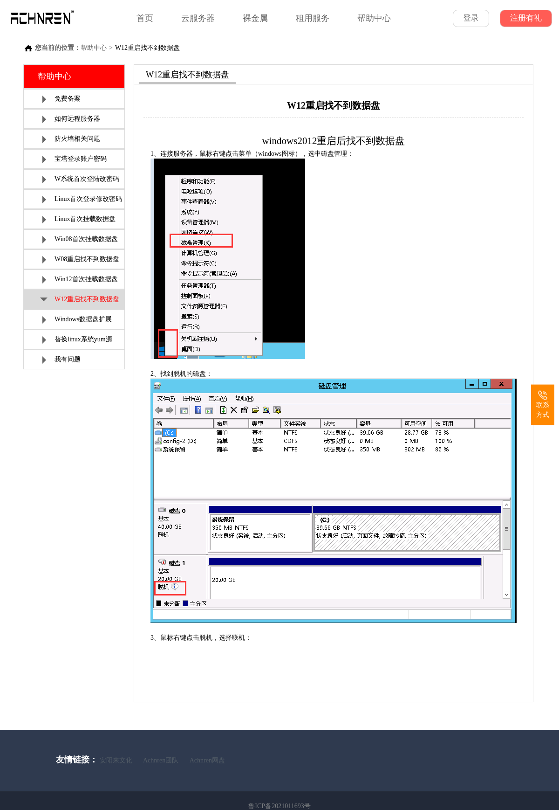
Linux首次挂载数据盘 (79, 219)
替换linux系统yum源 (77, 340)
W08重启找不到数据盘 (80, 259)
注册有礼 (526, 18)
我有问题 (61, 360)
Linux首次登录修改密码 (82, 199)
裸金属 (255, 18)
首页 (144, 18)
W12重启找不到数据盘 (79, 300)
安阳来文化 (116, 760)
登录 (471, 18)
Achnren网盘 (207, 760)
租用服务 (312, 18)
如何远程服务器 (71, 119)
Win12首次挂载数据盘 (80, 280)
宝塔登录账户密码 (74, 159)
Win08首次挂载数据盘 (80, 239)
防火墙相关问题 (71, 139)
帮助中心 (374, 18)
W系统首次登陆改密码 (80, 179)
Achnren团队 (160, 760)
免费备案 (61, 99)
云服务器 (198, 18)
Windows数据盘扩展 (77, 320)
